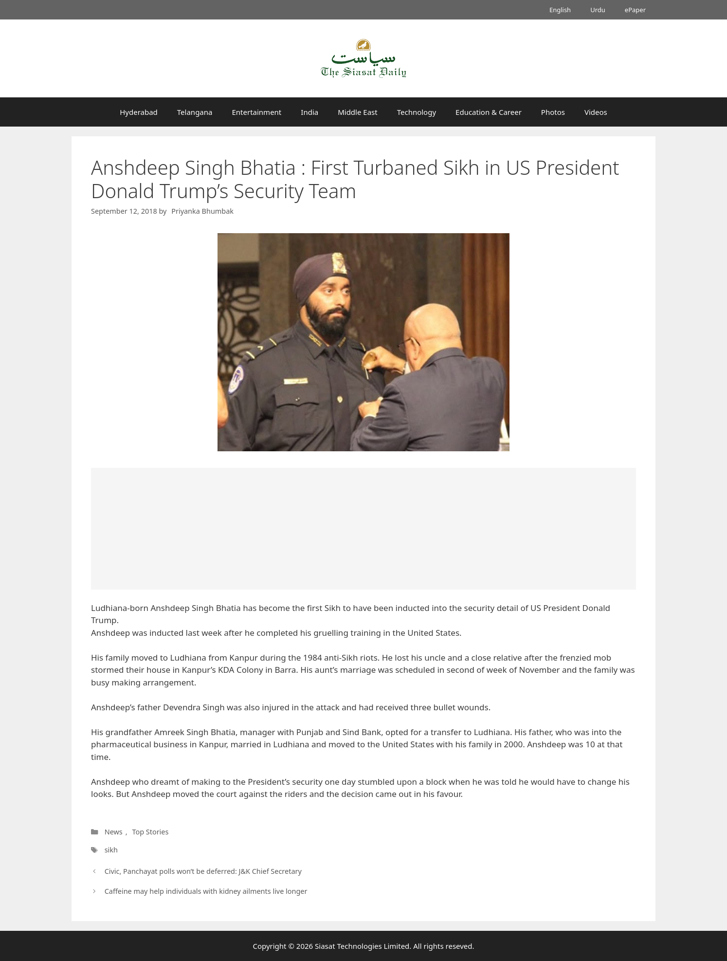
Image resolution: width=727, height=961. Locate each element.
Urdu (597, 9)
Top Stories (150, 831)
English (560, 9)
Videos (595, 112)
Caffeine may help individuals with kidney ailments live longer (206, 891)
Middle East (358, 112)
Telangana (195, 112)
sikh (111, 849)
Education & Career (488, 112)
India (309, 112)
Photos (553, 112)
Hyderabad (139, 112)
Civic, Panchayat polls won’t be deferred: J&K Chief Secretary (203, 871)
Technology (416, 112)
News (114, 831)
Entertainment (256, 112)
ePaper (635, 9)
